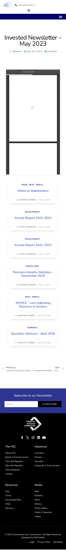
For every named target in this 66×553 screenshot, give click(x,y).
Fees (7, 491)
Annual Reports (32, 211)
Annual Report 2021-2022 (33, 245)
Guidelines (32, 327)
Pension (38, 457)
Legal (31, 542)
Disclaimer (58, 542)
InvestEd (52, 51)
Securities (39, 461)
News (31, 184)
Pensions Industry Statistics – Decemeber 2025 (33, 274)
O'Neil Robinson (27, 227)
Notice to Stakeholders (33, 191)
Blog (37, 491)
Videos (38, 516)
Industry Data (32, 266)
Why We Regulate (14, 465)
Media (24, 184)
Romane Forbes (27, 199)
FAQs (8, 503)
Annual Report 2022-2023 (33, 218)
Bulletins (39, 495)
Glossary (9, 508)
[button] (29, 10)
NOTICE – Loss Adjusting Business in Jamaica (33, 305)
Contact (9, 474)
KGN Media (39, 537)
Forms (8, 495)
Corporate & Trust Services (47, 465)
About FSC (10, 453)
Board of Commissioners (17, 457)
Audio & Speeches (43, 512)
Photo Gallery (41, 508)
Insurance (39, 453)
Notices (39, 184)
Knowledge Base (13, 499)
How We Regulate (14, 461)
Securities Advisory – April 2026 (33, 334)
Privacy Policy (43, 542)
